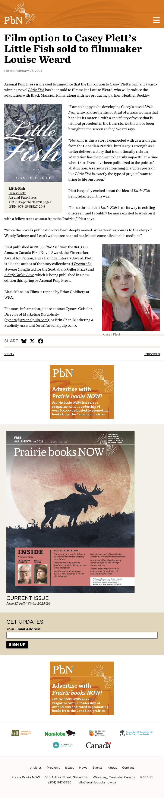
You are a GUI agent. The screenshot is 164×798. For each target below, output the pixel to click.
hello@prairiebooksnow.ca (96, 782)
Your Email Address (23, 629)
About (112, 767)
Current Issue (27, 598)
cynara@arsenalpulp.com (27, 319)
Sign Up (17, 644)
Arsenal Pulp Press (23, 197)
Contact (128, 767)
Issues (69, 767)
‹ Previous (152, 354)
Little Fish (36, 89)
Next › (9, 354)
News (83, 767)
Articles (36, 767)
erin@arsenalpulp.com (56, 325)
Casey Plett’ (119, 84)
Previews (53, 767)
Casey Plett (17, 193)
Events (97, 767)
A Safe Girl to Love (19, 274)
